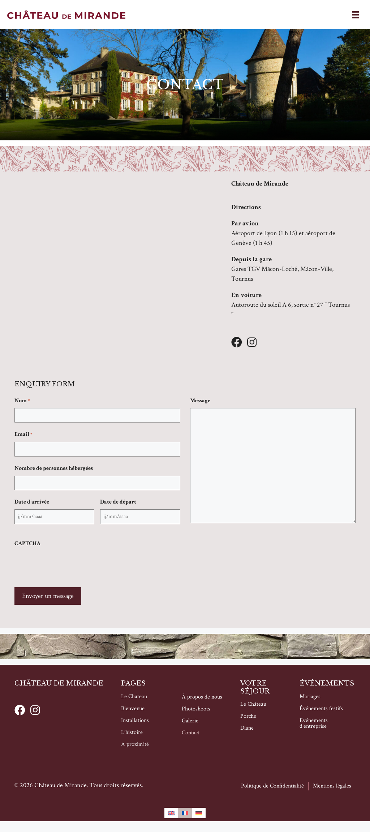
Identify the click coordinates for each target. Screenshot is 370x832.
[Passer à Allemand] (199, 813)
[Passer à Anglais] (171, 813)
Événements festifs (321, 708)
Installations (135, 720)
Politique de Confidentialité (272, 786)
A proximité (135, 744)
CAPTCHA (27, 543)
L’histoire (132, 732)
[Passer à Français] (185, 813)
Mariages (310, 696)
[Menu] (355, 14)
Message (200, 400)
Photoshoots (196, 709)
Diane (247, 728)
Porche (248, 716)
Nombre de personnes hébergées (53, 468)
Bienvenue (133, 708)
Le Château (134, 696)
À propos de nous (202, 697)
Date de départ (118, 502)
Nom (22, 401)
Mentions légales (332, 786)
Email (23, 434)
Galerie (190, 721)
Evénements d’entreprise (314, 723)
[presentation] (69, 565)
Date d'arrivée (31, 502)
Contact (190, 733)
